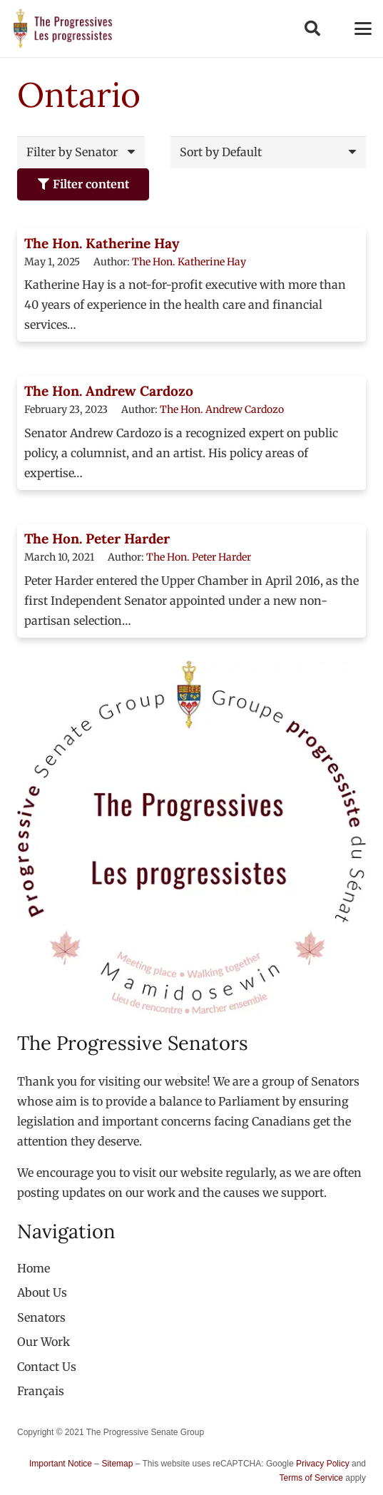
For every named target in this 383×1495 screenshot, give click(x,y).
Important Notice (60, 1464)
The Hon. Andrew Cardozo (108, 390)
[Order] (268, 152)
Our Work (43, 1342)
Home (33, 1268)
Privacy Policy (322, 1464)
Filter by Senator (72, 152)
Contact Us (46, 1366)
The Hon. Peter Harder (97, 538)
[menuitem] (40, 1391)
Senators (41, 1317)
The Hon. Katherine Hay (102, 243)
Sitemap (117, 1464)
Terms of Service (311, 1478)
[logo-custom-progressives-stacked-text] (62, 28)
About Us (42, 1292)
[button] (312, 28)
